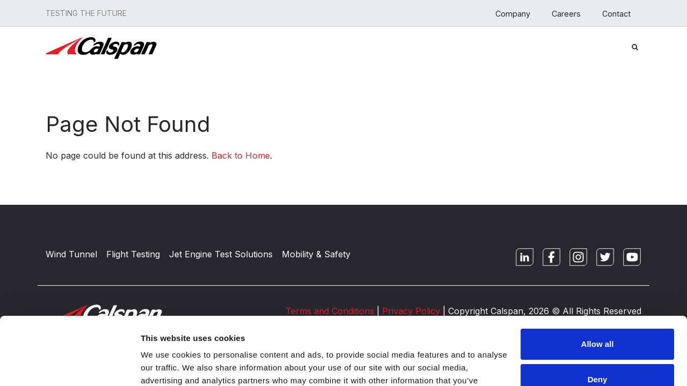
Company (512, 13)
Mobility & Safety (316, 254)
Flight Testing (133, 254)
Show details (166, 364)
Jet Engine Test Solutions (221, 254)
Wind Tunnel (71, 254)
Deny (598, 320)
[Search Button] (634, 46)
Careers (566, 13)
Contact (616, 13)
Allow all (597, 286)
